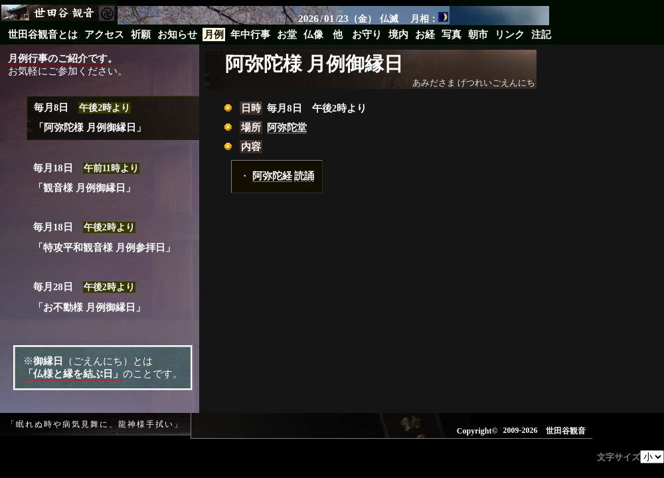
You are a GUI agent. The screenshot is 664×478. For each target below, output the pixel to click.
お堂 (287, 34)
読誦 (304, 176)
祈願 (141, 34)
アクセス (104, 34)
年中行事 (250, 34)
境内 (398, 34)
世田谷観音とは (43, 34)
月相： (429, 18)
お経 (425, 34)
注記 (541, 34)
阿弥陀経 (272, 176)
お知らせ (177, 34)
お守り (367, 34)
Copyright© (477, 431)
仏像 (313, 34)
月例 (214, 34)
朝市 (478, 34)
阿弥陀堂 (287, 127)
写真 (451, 34)
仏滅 (389, 18)
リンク (510, 34)
